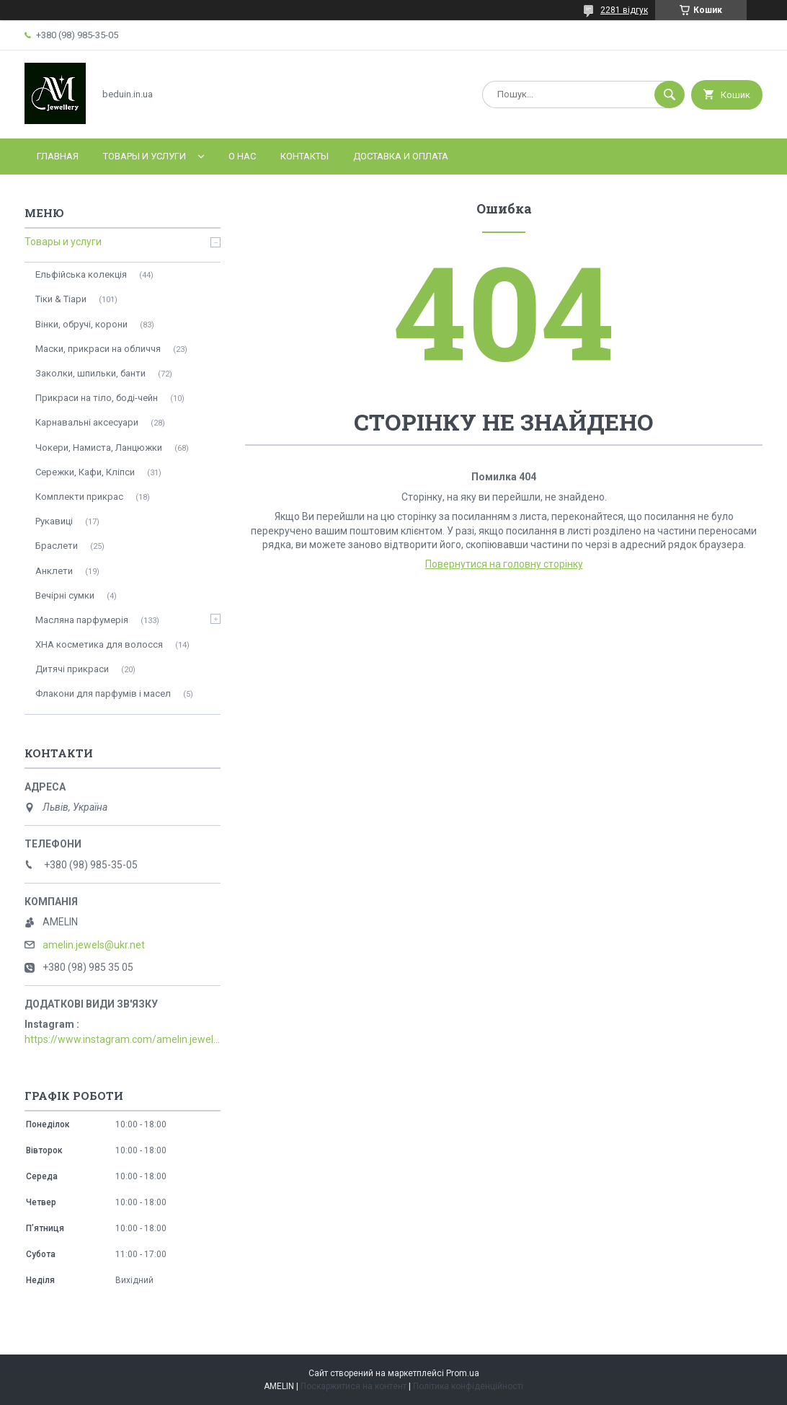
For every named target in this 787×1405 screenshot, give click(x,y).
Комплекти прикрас (79, 496)
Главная (58, 156)
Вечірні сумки (64, 595)
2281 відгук (624, 10)
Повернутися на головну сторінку (504, 564)
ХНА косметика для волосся (99, 644)
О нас (242, 156)
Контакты (304, 156)
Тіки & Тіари (60, 299)
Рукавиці (54, 521)
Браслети (56, 545)
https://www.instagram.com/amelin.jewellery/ (123, 1039)
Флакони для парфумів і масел (103, 693)
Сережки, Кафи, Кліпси (85, 472)
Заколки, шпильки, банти (90, 373)
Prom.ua (462, 1373)
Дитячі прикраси (72, 669)
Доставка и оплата (400, 156)
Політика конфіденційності (468, 1386)
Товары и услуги (144, 156)
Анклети (54, 570)
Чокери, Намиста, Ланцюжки (98, 447)
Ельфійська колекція (81, 274)
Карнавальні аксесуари (86, 422)
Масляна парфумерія (81, 620)
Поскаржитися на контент (353, 1386)
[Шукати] (669, 94)
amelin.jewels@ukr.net (94, 945)
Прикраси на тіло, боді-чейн (96, 397)
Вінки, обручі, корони (81, 324)
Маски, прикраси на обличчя (98, 348)
